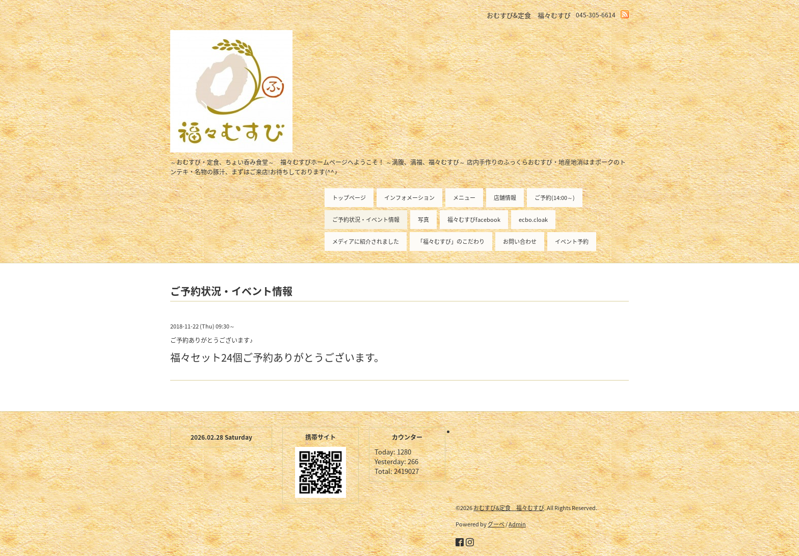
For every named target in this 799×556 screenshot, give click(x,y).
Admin (517, 524)
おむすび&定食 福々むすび (508, 507)
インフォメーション (409, 197)
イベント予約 (572, 241)
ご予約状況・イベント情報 (366, 219)
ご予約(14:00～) (555, 197)
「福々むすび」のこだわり (451, 241)
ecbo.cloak (533, 219)
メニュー (464, 197)
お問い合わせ (520, 241)
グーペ (496, 524)
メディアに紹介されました (365, 241)
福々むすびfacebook (473, 219)
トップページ (349, 197)
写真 (423, 219)
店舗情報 (505, 197)
